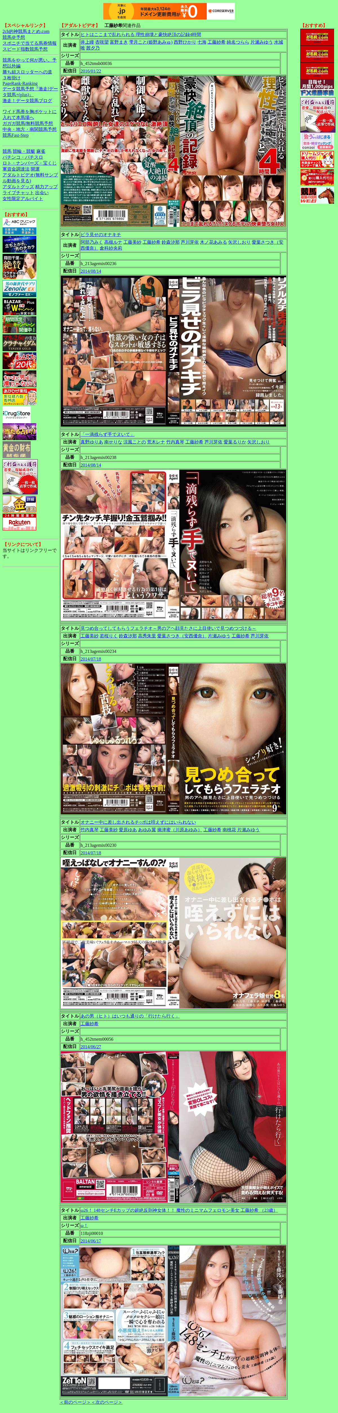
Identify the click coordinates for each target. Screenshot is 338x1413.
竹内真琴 (175, 442)
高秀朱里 (147, 635)
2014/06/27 (91, 1046)
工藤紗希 (217, 42)
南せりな (113, 442)
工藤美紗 (132, 242)
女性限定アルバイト (23, 198)
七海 (201, 42)
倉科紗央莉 (111, 248)
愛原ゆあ (128, 829)
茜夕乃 (93, 48)
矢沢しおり (239, 242)
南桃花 (229, 829)
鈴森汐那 (171, 242)
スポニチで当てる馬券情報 (30, 43)
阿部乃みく (92, 242)
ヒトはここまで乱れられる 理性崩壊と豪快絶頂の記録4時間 (141, 34)
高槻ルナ (113, 242)
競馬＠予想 (14, 37)
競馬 (7, 151)
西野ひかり (185, 42)
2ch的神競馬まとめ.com (26, 31)
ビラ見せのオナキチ (101, 234)
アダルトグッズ (18, 186)
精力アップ (46, 186)
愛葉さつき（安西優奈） (182, 635)
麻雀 (40, 151)
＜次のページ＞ (107, 1402)
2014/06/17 (91, 1241)
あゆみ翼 (147, 829)
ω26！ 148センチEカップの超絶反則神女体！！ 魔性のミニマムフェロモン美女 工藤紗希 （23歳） (179, 1210)
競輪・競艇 (24, 151)
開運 (35, 169)
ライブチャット (18, 192)
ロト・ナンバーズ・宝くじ (30, 163)
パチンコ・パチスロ (23, 157)
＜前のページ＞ (75, 1402)
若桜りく (109, 635)
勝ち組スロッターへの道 (27, 72)
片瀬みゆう (261, 42)
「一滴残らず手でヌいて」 (108, 434)
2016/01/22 (91, 71)
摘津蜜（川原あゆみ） (179, 829)
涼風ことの (134, 442)
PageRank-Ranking (20, 83)
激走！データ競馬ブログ (27, 100)
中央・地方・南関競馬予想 (30, 129)
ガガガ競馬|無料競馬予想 (28, 123)
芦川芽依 (190, 242)
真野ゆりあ (92, 442)
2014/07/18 (91, 659)
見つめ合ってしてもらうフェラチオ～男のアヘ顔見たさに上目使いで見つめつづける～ (168, 628)
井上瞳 (87, 42)
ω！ (84, 1225)
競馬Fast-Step (15, 135)
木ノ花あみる (213, 242)
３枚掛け (12, 77)
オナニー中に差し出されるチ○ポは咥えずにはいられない (138, 822)
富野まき (119, 42)
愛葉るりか (235, 442)
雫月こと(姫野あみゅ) (151, 42)
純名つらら (238, 42)
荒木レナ (156, 442)
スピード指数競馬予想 (25, 49)
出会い (42, 192)
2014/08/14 (91, 271)
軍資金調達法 (16, 169)
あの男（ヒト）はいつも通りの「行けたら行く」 (130, 1016)
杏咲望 (102, 42)
